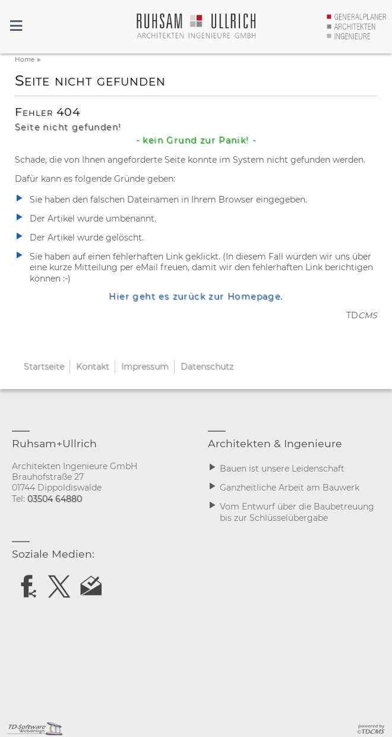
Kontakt (92, 366)
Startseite (44, 366)
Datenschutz (207, 366)
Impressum (145, 366)
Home (24, 60)
